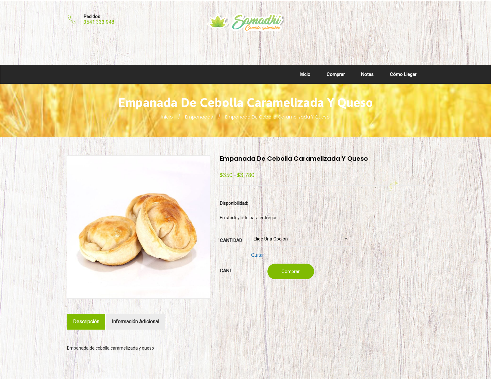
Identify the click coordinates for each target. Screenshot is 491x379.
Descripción (86, 322)
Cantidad (231, 240)
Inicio (304, 74)
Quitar (257, 255)
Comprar (336, 74)
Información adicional (135, 322)
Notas (367, 74)
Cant (226, 271)
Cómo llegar (403, 74)
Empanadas (199, 117)
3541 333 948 (99, 22)
